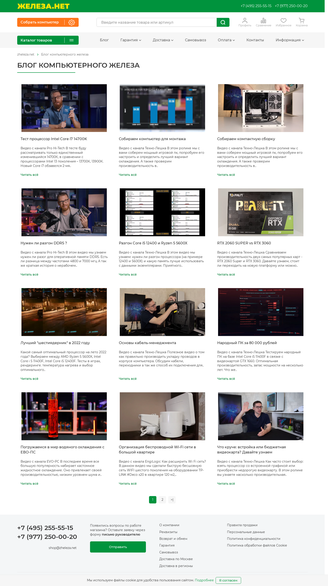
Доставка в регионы (176, 566)
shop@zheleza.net (63, 548)
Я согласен (228, 580)
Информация (290, 40)
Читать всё (29, 175)
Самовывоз (195, 40)
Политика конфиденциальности (253, 539)
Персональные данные (246, 532)
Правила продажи (242, 525)
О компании (169, 525)
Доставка (163, 40)
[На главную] (43, 6)
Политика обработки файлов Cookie (257, 546)
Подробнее (204, 580)
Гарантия (130, 40)
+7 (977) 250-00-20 (291, 6)
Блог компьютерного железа (64, 54)
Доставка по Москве (176, 559)
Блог (104, 40)
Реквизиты (168, 532)
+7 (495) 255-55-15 (256, 6)
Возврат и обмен (173, 539)
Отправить (118, 547)
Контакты (255, 40)
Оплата (226, 40)
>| (172, 500)
